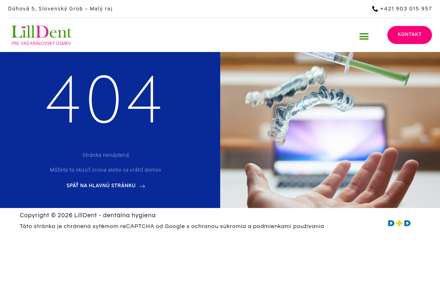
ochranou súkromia (219, 226)
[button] (363, 36)
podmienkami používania (288, 226)
